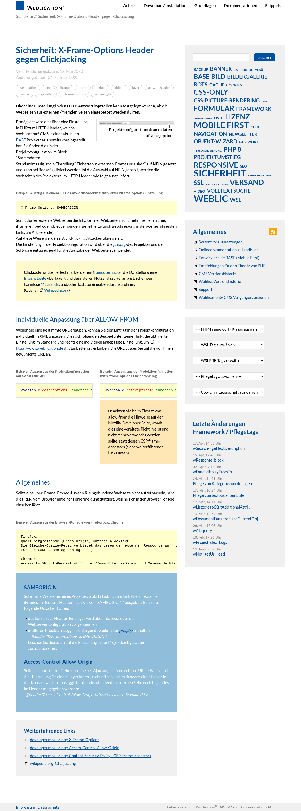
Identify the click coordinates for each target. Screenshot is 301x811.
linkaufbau (203, 118)
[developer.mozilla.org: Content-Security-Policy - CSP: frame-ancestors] (87, 756)
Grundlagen (205, 5)
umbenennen (212, 184)
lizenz (237, 116)
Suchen (264, 57)
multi (255, 127)
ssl (199, 182)
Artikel (129, 5)
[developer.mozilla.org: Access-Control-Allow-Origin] (71, 748)
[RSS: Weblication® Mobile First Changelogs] (217, 281)
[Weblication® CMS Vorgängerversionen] (231, 297)
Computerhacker (107, 272)
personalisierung (208, 150)
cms (48, 88)
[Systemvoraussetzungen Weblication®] (217, 242)
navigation (210, 133)
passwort (248, 142)
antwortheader (159, 88)
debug (265, 102)
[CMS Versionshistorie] (214, 274)
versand (247, 182)
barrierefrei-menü (248, 69)
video (199, 191)
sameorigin (103, 94)
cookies (234, 85)
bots (200, 84)
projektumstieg (217, 157)
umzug (224, 184)
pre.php (119, 244)
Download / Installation (165, 5)
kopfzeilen (45, 94)
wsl (235, 199)
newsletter (243, 134)
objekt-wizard (215, 141)
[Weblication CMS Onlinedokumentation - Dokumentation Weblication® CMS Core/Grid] (225, 250)
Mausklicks (50, 284)
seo (243, 166)
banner (221, 68)
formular (214, 108)
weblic (211, 198)
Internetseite (35, 278)
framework (254, 109)
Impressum (25, 807)
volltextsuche (229, 190)
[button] (273, 231)
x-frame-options (74, 94)
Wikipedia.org (56, 290)
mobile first (221, 124)
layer (135, 88)
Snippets (273, 5)
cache (216, 84)
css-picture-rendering (227, 100)
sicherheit (220, 173)
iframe (65, 88)
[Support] (202, 289)
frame (82, 88)
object (118, 88)
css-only (211, 92)
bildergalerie (247, 76)
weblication (28, 88)
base (201, 76)
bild (218, 76)
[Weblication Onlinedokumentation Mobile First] (226, 258)
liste (218, 118)
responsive (216, 164)
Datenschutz (48, 807)
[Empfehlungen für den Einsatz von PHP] (229, 266)
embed (101, 88)
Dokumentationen (240, 5)
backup (201, 69)
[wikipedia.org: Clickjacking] (50, 763)
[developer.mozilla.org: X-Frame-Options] (61, 740)
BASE (21, 139)
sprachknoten (259, 175)
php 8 (232, 149)
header (25, 94)
